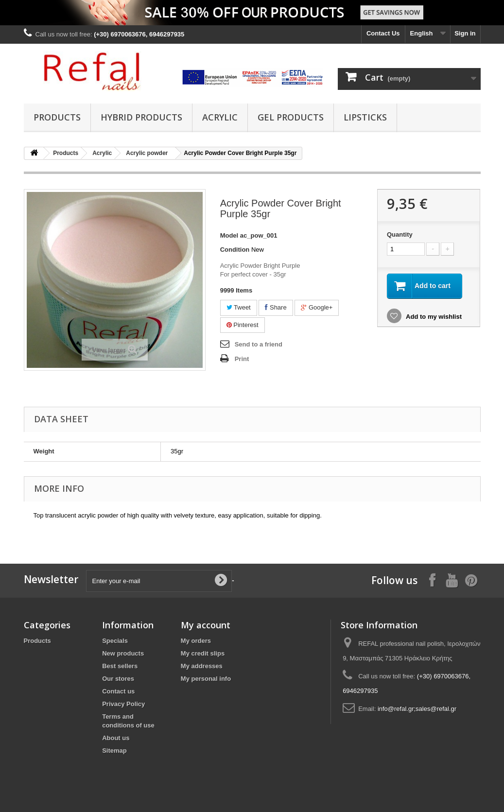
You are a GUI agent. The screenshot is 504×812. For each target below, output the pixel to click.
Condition (235, 249)
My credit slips (203, 653)
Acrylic (220, 117)
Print (242, 359)
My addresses (202, 666)
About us (115, 738)
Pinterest (242, 324)
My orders (196, 640)
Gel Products (291, 117)
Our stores (118, 678)
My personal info (206, 678)
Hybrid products (141, 117)
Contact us (118, 691)
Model (229, 235)
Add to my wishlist (433, 316)
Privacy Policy (123, 704)
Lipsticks (365, 117)
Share (275, 307)
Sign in (464, 33)
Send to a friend (258, 344)
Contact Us (383, 33)
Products (57, 117)
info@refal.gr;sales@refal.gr (417, 708)
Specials (115, 640)
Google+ (316, 307)
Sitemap (114, 750)
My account (205, 625)
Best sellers (120, 666)
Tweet (238, 307)
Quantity (400, 234)
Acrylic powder (147, 153)
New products (123, 653)
